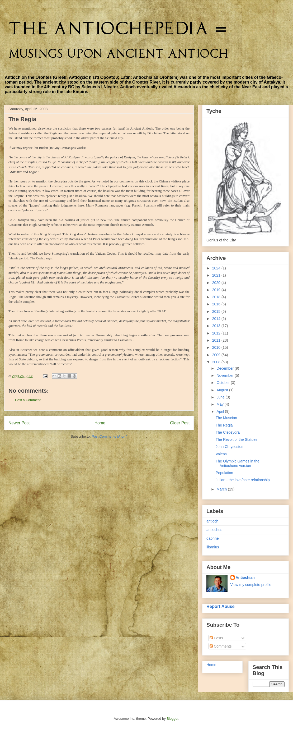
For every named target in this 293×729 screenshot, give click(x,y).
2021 (216, 275)
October (223, 382)
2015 (216, 311)
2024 (216, 268)
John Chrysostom (230, 446)
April (220, 411)
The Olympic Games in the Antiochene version (237, 463)
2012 (216, 333)
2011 (216, 340)
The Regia (224, 425)
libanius (212, 547)
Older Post (180, 423)
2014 (216, 319)
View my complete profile (250, 585)
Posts (216, 638)
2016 (216, 304)
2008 (216, 362)
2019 (216, 290)
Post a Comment (28, 400)
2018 (216, 297)
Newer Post (19, 423)
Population (224, 473)
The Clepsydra (228, 432)
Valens (221, 454)
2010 (216, 347)
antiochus (214, 530)
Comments (221, 646)
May (220, 404)
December (225, 368)
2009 (216, 355)
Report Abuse (220, 606)
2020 (216, 283)
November (225, 375)
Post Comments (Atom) (109, 436)
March (222, 489)
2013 (216, 326)
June (220, 397)
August (222, 390)
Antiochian (245, 577)
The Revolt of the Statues (236, 439)
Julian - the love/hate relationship (243, 480)
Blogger (172, 719)
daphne (212, 538)
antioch (212, 521)
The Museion (226, 418)
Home (100, 423)
